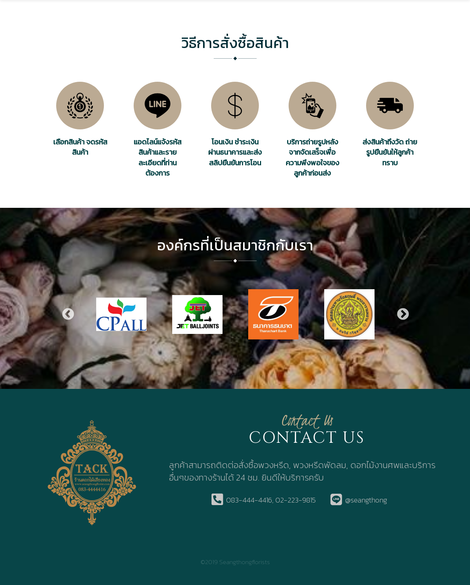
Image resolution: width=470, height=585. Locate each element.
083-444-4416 (249, 500)
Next (402, 314)
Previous (67, 314)
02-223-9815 (295, 500)
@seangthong (366, 500)
